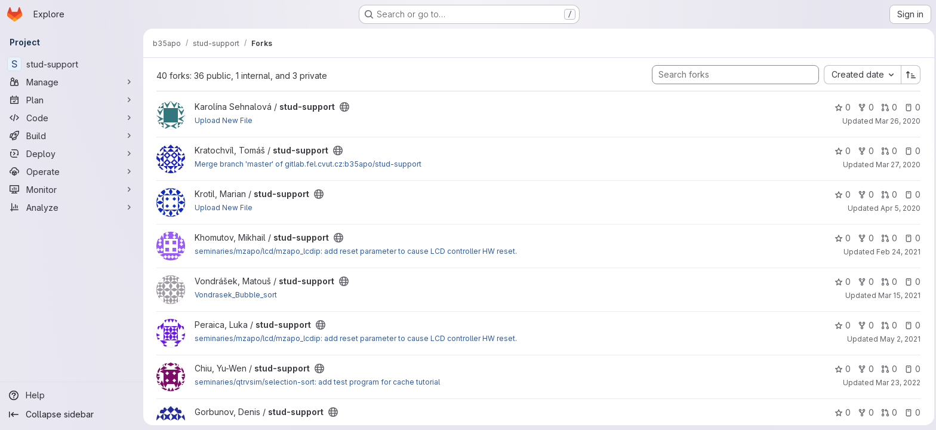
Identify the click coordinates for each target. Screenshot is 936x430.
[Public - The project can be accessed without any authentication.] (343, 107)
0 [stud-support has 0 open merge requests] (888, 107)
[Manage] (71, 81)
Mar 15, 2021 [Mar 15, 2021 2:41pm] (898, 295)
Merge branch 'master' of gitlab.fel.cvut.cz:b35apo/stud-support (306, 163)
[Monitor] (71, 189)
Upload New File (222, 120)
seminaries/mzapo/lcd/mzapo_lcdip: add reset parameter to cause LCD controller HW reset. (354, 251)
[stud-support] (71, 64)
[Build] (71, 135)
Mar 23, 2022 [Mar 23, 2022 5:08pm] (897, 382)
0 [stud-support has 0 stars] (841, 107)
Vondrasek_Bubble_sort (234, 294)
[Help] (71, 395)
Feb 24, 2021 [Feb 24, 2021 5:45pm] (897, 251)
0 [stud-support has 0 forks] (865, 107)
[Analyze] (71, 207)
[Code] (71, 117)
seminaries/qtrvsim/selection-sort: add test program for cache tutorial (316, 381)
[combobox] (861, 74)
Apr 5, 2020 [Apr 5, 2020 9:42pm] (899, 208)
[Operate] (71, 171)
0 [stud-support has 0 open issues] (911, 107)
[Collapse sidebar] (71, 414)
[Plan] (71, 99)
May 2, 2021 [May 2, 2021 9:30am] (899, 338)
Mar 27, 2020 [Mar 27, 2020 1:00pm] (897, 164)
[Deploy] (71, 153)
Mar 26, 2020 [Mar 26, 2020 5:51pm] (896, 120)
